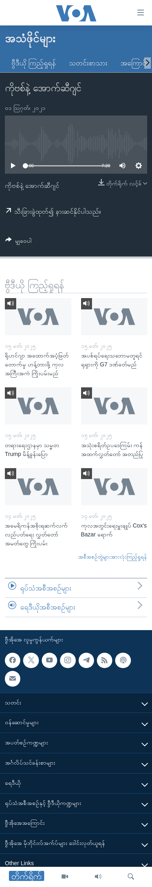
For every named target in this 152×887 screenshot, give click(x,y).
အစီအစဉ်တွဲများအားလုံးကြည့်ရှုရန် (112, 557)
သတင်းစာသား (88, 63)
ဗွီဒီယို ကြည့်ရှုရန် (33, 63)
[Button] (18, 242)
